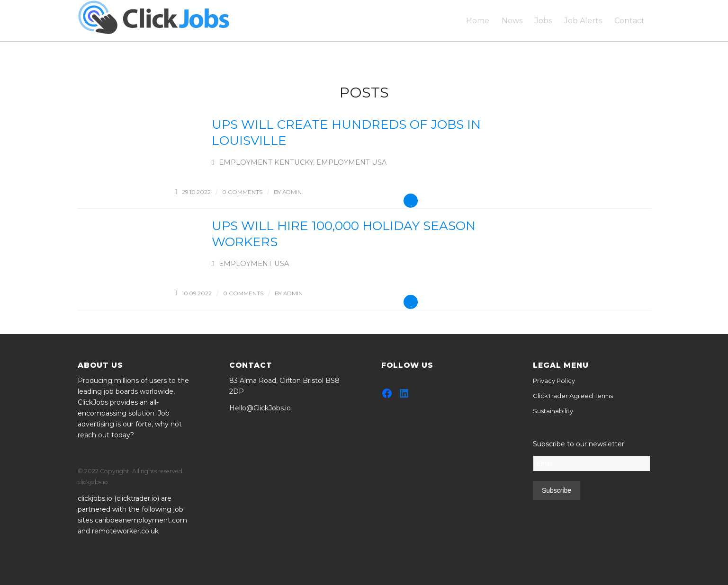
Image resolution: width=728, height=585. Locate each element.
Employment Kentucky (266, 162)
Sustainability (553, 411)
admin (292, 192)
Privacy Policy (554, 380)
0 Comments (242, 192)
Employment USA (351, 162)
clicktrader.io (137, 498)
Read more (411, 201)
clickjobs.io (95, 498)
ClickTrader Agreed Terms (573, 395)
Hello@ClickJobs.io (260, 408)
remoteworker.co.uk (125, 531)
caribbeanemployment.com (141, 520)
